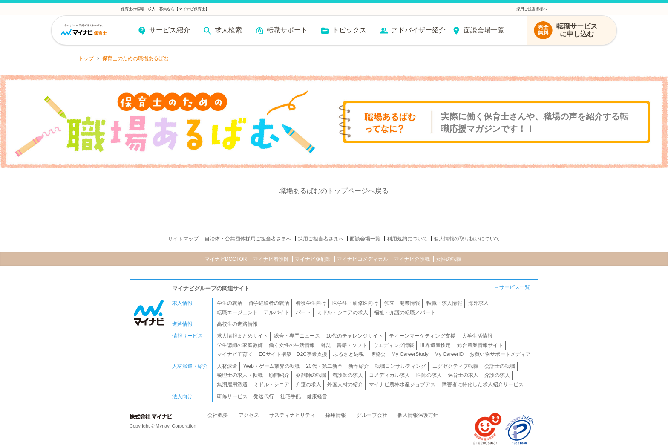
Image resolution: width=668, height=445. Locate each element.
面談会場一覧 (365, 239)
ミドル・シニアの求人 (342, 312)
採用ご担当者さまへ (321, 239)
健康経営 (317, 396)
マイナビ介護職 (412, 259)
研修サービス (232, 396)
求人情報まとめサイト (242, 336)
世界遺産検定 (435, 345)
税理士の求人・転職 (240, 375)
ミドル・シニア (271, 384)
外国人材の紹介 (345, 384)
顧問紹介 (279, 375)
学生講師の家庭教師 (240, 345)
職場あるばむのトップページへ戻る (334, 190)
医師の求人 (429, 375)
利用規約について (407, 239)
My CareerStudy (410, 354)
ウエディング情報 (393, 345)
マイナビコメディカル (362, 259)
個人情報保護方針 (417, 415)
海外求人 (478, 303)
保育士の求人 (463, 375)
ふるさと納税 (348, 354)
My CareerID (449, 354)
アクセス (249, 415)
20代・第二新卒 (324, 366)
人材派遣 (227, 366)
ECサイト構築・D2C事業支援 (293, 354)
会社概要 (217, 415)
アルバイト (276, 312)
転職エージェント (237, 312)
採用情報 (335, 415)
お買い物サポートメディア (500, 354)
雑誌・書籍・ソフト (344, 345)
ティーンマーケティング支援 (422, 336)
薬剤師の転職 (311, 375)
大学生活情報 (477, 336)
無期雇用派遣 (232, 384)
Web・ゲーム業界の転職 (271, 366)
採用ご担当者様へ (531, 9)
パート (303, 312)
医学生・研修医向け (355, 303)
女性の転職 (448, 259)
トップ (86, 58)
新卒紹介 (358, 366)
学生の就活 (229, 303)
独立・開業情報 (402, 303)
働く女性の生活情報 (292, 345)
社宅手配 (290, 396)
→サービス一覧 (512, 287)
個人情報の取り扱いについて (467, 239)
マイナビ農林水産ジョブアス (402, 384)
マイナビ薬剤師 (313, 259)
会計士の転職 (499, 366)
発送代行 (263, 396)
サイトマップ (183, 239)
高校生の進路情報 (237, 324)
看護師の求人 (347, 375)
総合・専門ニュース (297, 336)
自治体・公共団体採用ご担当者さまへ (247, 239)
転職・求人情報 (444, 303)
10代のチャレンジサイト (354, 336)
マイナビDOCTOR (225, 259)
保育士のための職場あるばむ (135, 58)
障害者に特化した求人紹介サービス (483, 384)
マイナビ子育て (235, 354)
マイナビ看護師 (271, 259)
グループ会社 (372, 415)
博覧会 (378, 354)
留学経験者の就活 (268, 303)
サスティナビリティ (292, 415)
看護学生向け (311, 303)
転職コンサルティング (400, 366)
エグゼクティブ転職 (455, 366)
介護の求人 (497, 375)
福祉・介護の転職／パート (404, 312)
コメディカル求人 (389, 375)
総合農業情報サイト (480, 345)
